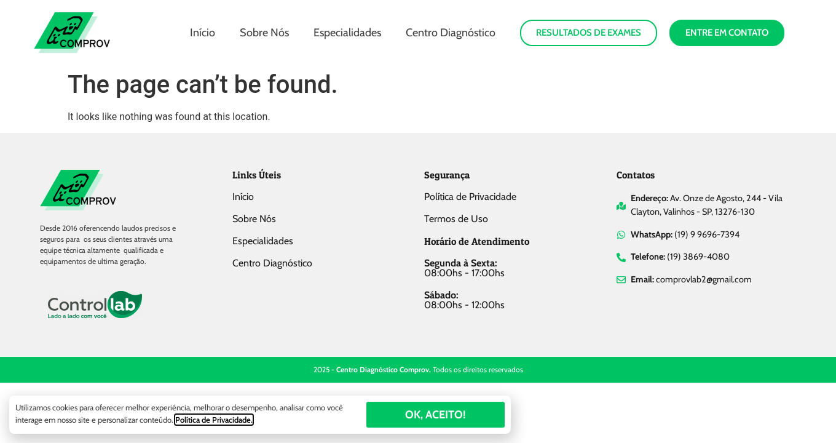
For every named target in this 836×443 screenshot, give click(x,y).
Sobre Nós (264, 32)
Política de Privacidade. (214, 420)
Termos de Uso (456, 219)
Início (202, 32)
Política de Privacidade (470, 196)
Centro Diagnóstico (450, 32)
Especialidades (347, 32)
